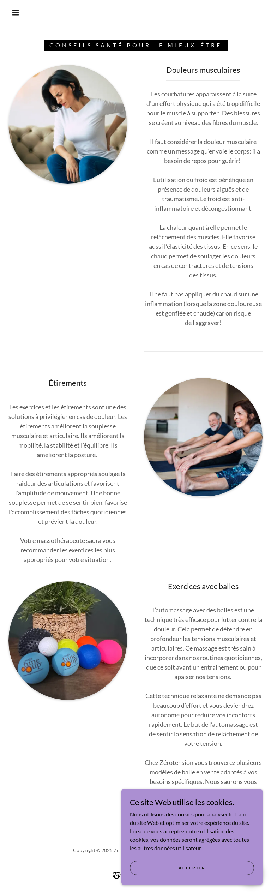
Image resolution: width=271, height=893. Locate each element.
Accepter (192, 877)
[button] (15, 13)
